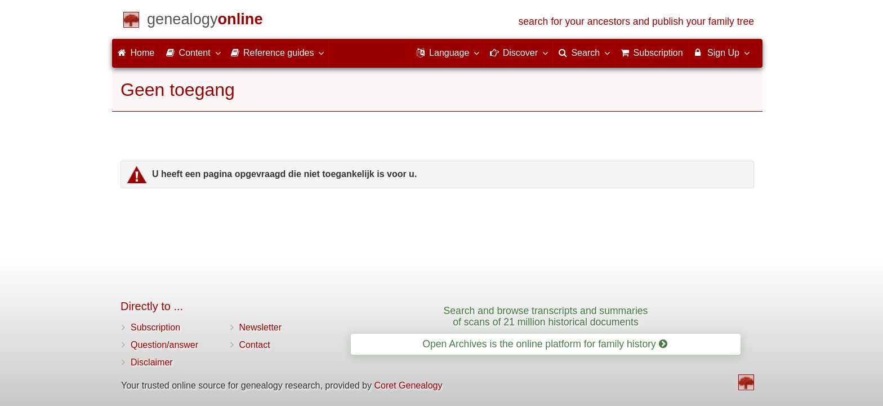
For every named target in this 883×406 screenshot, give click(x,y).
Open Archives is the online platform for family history (544, 344)
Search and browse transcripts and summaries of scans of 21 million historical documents (546, 316)
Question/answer (164, 345)
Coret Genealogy (408, 385)
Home (136, 53)
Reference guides (277, 52)
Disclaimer (152, 362)
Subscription (155, 327)
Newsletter (260, 327)
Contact (254, 345)
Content (192, 52)
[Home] (205, 21)
